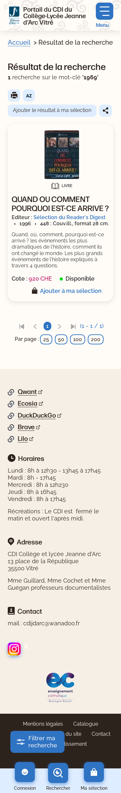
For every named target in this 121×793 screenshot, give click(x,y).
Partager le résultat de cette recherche (105, 111)
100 (77, 339)
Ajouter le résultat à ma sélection (52, 110)
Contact (101, 734)
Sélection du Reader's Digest (70, 217)
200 (95, 339)
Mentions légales (43, 724)
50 (61, 339)
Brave (26, 427)
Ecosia (27, 403)
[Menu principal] (104, 15)
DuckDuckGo (37, 415)
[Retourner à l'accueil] (14, 15)
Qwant (27, 392)
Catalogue (85, 724)
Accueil (19, 42)
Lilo (23, 438)
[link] (21, 326)
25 (46, 339)
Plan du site (67, 734)
